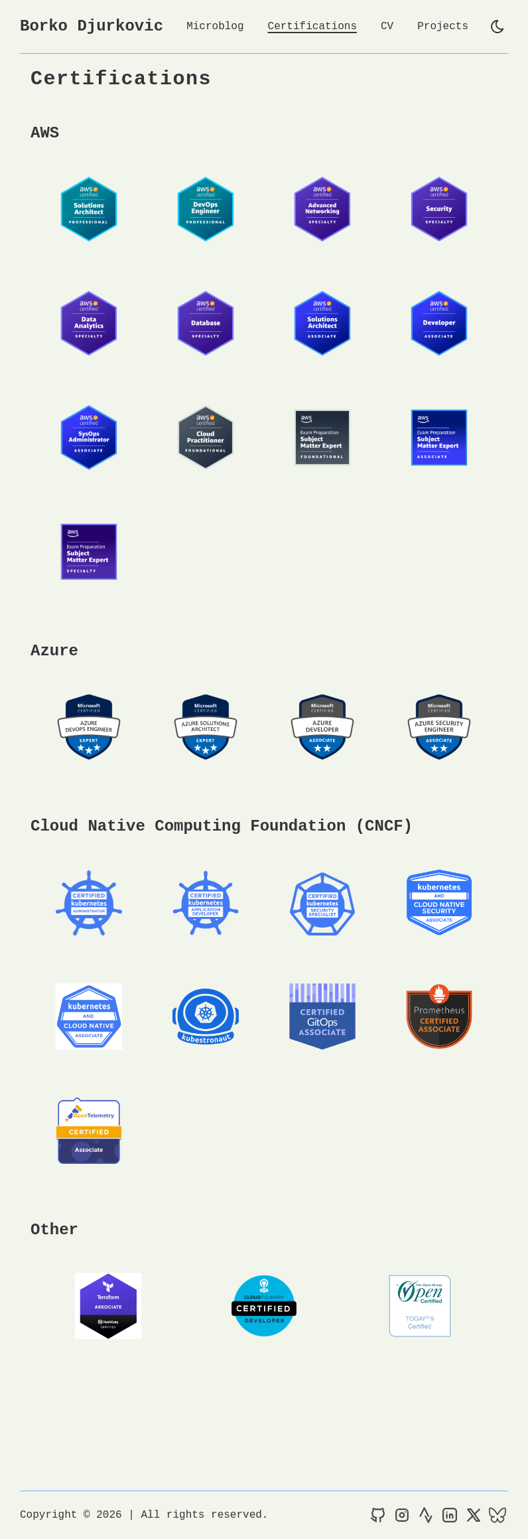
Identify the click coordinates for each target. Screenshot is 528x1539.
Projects (442, 27)
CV (387, 27)
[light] (497, 26)
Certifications (312, 27)
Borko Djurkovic (91, 26)
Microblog (214, 27)
